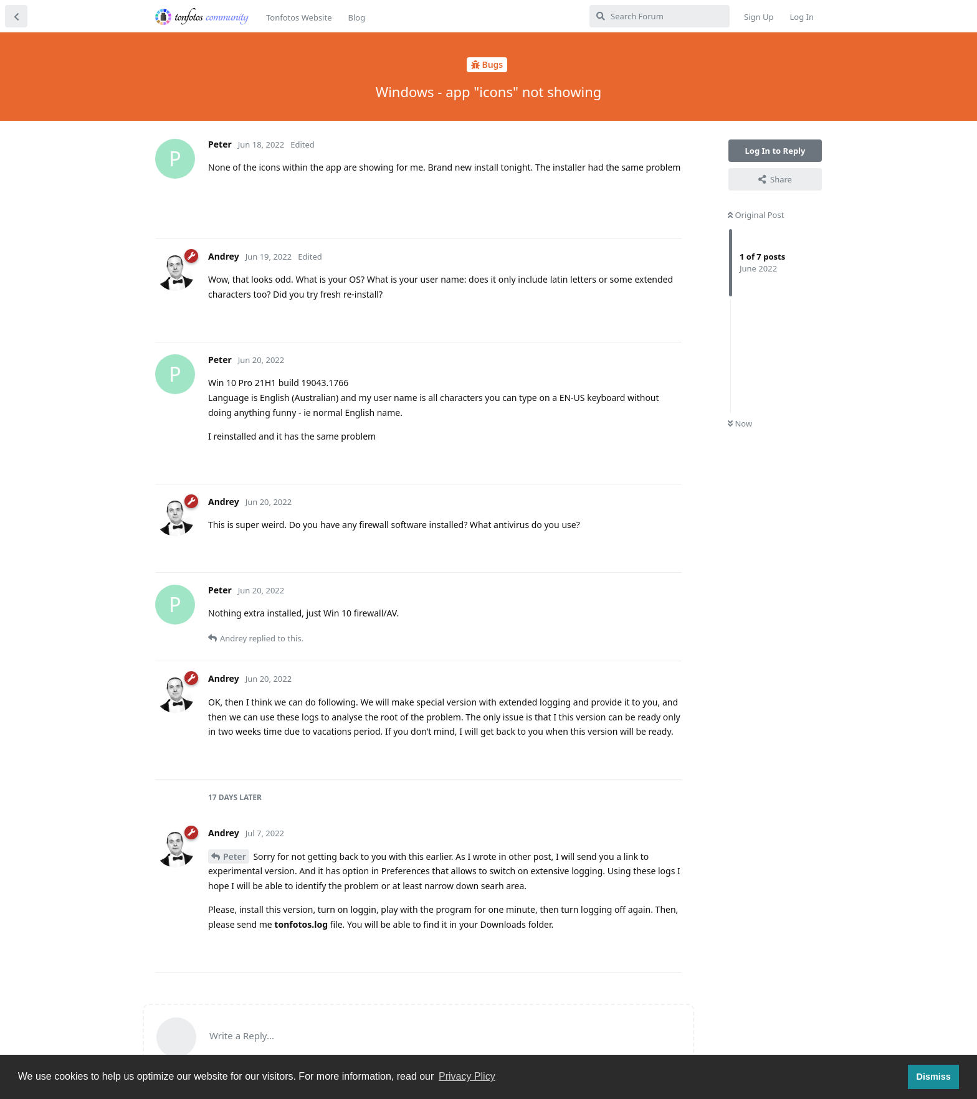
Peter (234, 856)
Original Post (756, 214)
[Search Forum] (659, 16)
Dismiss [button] (933, 1077)
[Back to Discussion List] (16, 16)
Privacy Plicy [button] (467, 1076)
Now (740, 423)
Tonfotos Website (298, 17)
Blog (356, 17)
